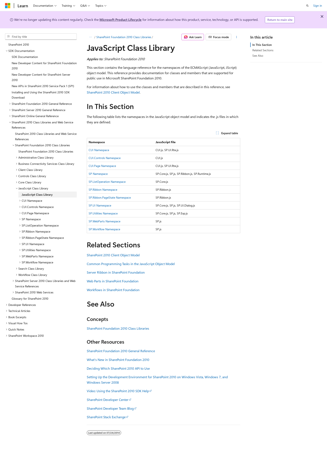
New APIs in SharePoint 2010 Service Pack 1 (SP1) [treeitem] (43, 86)
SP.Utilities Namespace (103, 213)
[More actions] (236, 37)
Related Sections (262, 50)
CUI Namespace (99, 150)
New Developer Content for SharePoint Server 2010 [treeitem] (41, 77)
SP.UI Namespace (100, 205)
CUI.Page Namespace (102, 166)
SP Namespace (98, 174)
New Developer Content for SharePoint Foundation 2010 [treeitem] (44, 65)
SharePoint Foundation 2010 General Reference (121, 351)
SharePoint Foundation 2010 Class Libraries (123, 37)
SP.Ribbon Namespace (103, 190)
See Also (257, 56)
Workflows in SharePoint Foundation (113, 290)
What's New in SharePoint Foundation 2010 (118, 359)
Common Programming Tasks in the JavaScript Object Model (131, 264)
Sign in (317, 6)
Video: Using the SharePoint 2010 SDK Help (118, 391)
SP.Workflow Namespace (104, 229)
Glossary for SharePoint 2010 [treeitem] (30, 298)
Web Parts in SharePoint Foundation (112, 281)
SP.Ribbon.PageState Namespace (110, 197)
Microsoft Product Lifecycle (120, 19)
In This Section (262, 45)
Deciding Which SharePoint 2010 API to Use (118, 368)
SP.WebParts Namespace (104, 221)
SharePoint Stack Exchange (106, 417)
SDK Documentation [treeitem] (25, 57)
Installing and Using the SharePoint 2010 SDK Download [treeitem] (41, 95)
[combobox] (41, 36)
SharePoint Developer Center (107, 399)
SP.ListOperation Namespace (107, 182)
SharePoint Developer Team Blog (110, 408)
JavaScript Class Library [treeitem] (37, 195)
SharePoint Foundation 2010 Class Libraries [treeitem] (45, 151)
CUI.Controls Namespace (105, 158)
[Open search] (307, 5)
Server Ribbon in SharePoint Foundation (116, 272)
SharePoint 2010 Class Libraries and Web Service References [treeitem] (46, 136)
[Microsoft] (7, 5)
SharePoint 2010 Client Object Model (113, 92)
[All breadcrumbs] (90, 37)
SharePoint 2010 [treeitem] (18, 44)
